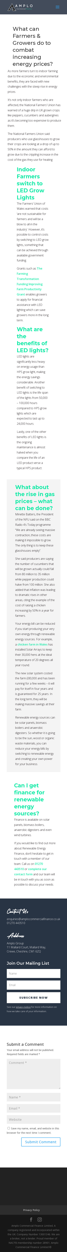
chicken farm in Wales (33, 644)
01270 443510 (16, 923)
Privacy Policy (31, 1210)
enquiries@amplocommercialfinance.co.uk (33, 919)
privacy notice (23, 1007)
